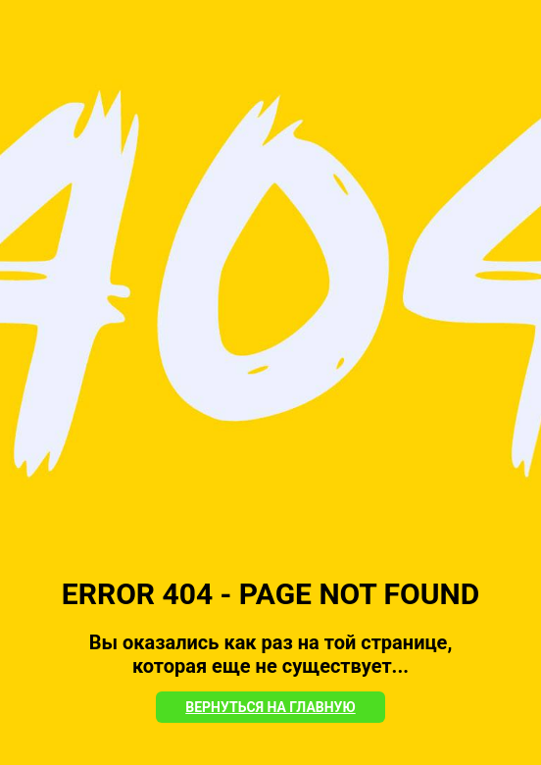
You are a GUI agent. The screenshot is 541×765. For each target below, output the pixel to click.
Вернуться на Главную (270, 707)
